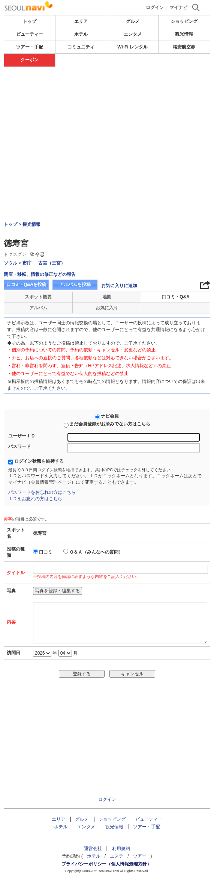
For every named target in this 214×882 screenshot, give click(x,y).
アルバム (38, 307)
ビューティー (29, 34)
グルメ (132, 21)
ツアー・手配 (29, 47)
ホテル (81, 34)
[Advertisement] (107, 123)
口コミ (45, 552)
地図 (106, 297)
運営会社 (93, 848)
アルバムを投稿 (75, 284)
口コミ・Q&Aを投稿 (26, 284)
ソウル (10, 263)
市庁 (26, 263)
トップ (29, 21)
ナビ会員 (110, 416)
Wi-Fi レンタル (132, 47)
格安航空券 (184, 47)
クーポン (30, 59)
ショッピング (184, 21)
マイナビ (178, 7)
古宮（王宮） (51, 263)
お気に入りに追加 (119, 285)
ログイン (155, 7)
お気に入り (107, 307)
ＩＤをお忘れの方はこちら (35, 498)
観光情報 (184, 34)
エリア (81, 21)
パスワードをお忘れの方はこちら (42, 492)
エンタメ (133, 34)
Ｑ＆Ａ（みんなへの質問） (96, 552)
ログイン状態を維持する (39, 461)
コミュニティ (80, 47)
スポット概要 (38, 297)
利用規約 (121, 848)
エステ (116, 856)
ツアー (140, 856)
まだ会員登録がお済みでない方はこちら (109, 424)
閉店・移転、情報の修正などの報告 (40, 274)
